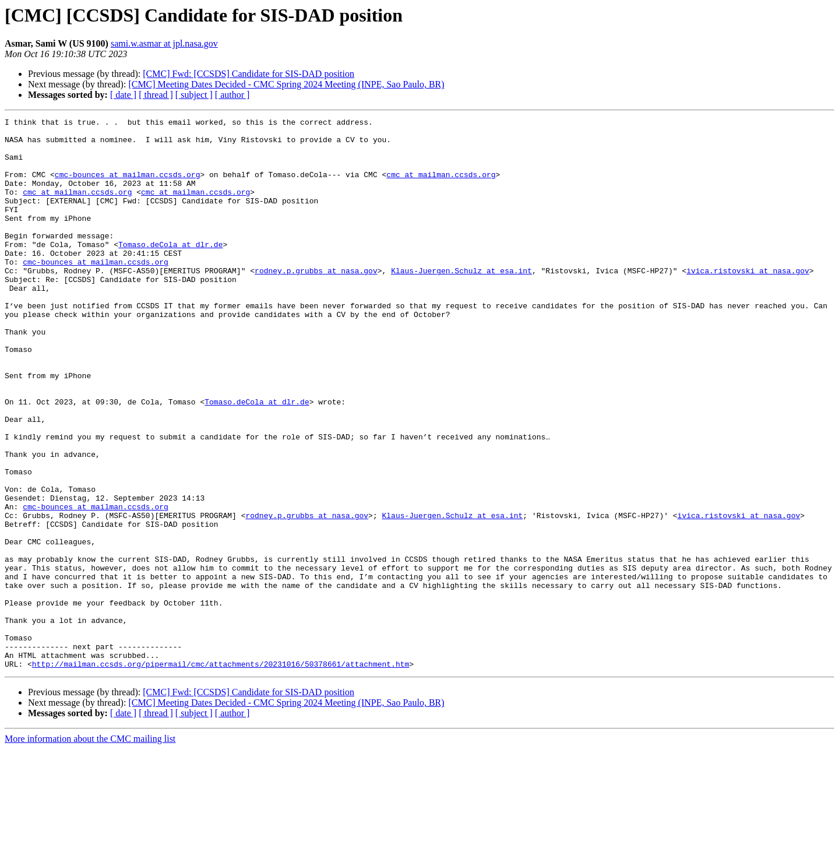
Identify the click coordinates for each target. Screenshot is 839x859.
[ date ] (123, 95)
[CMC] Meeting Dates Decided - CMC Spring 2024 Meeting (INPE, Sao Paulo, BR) (286, 84)
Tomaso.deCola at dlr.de (170, 270)
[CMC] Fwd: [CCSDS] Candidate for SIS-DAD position (248, 74)
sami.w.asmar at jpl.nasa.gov (164, 43)
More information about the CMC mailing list (90, 849)
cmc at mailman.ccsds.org (440, 186)
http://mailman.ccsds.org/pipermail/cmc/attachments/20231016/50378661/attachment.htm (220, 774)
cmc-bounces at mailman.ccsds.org (127, 186)
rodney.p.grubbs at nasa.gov (316, 302)
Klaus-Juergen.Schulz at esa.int (461, 302)
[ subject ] (194, 95)
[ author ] (232, 95)
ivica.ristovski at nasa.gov (747, 302)
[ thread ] (156, 95)
